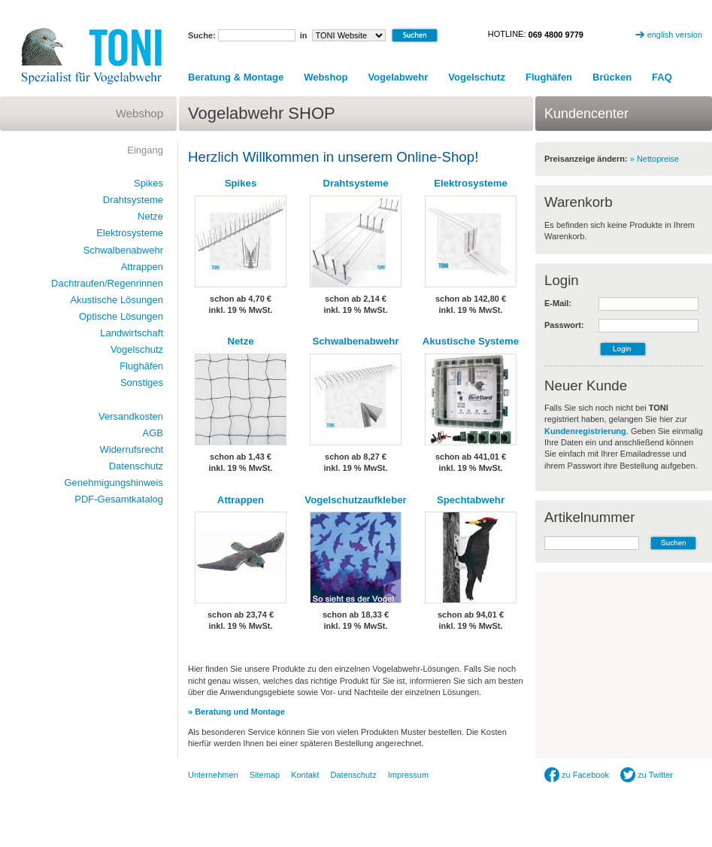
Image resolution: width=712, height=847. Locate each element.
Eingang (145, 150)
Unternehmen (213, 774)
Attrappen (240, 499)
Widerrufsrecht (131, 449)
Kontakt (305, 774)
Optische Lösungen (121, 316)
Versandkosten (130, 416)
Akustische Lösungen (116, 299)
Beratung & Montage (235, 77)
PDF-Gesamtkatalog (118, 499)
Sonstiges (141, 382)
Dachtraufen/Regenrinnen (107, 283)
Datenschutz (136, 466)
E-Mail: (557, 303)
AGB (153, 433)
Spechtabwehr (470, 499)
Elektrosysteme (470, 183)
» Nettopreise (654, 158)
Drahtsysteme (355, 183)
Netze (240, 341)
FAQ (662, 77)
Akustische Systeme (471, 341)
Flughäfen (549, 77)
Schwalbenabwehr (355, 341)
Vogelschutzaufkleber (355, 499)
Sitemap (265, 774)
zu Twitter (646, 774)
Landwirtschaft (131, 332)
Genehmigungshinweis (113, 482)
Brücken (612, 77)
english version (674, 34)
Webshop (325, 77)
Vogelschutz (476, 77)
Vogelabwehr (398, 77)
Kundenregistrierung (585, 431)
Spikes (241, 183)
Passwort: (564, 324)
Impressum (408, 774)
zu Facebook (576, 774)
